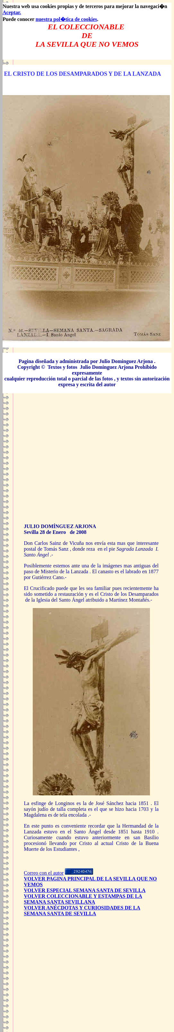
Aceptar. (12, 12)
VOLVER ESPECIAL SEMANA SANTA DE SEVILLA (84, 890)
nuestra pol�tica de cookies (66, 19)
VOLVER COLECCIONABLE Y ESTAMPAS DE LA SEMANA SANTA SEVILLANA (83, 899)
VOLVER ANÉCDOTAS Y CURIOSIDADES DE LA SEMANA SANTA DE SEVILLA (82, 910)
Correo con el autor (44, 873)
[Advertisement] (87, 463)
